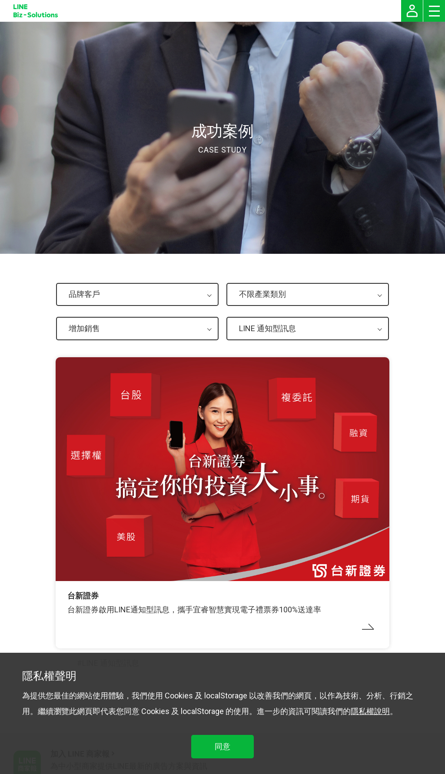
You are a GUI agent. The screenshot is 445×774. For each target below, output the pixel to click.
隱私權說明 (370, 711)
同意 (222, 746)
